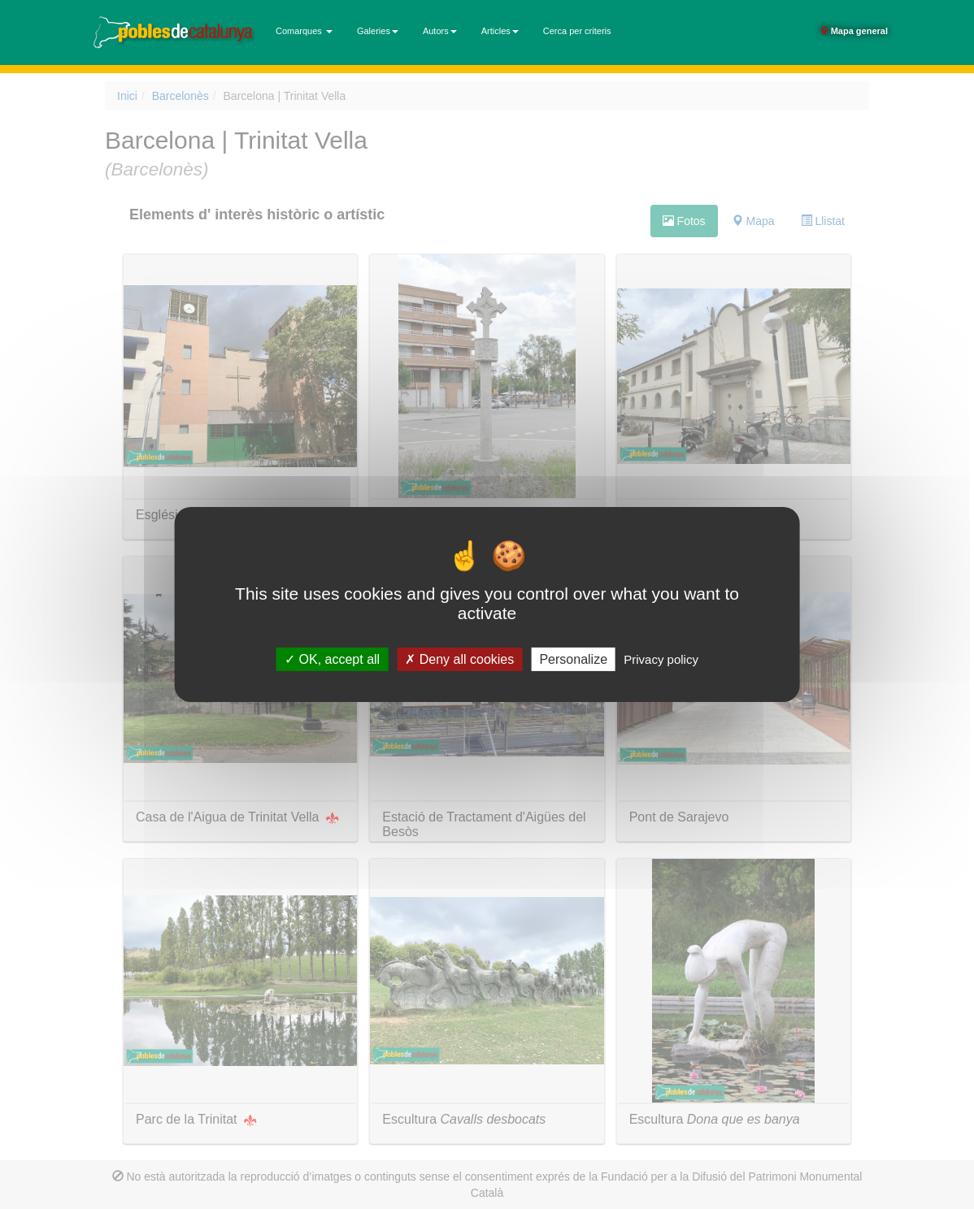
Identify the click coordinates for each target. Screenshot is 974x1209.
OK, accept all (332, 659)
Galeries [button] (377, 31)
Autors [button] (440, 31)
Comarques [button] (304, 31)
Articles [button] (500, 31)
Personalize (573, 659)
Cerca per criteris (577, 31)
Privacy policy (661, 659)
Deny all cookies (459, 659)
